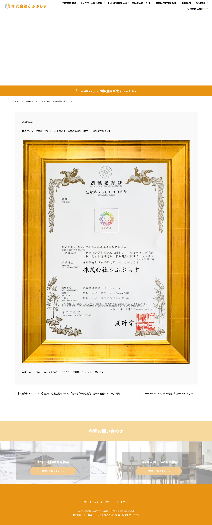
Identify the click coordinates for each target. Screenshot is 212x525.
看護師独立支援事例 (166, 2)
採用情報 (200, 2)
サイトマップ (122, 501)
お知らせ (29, 101)
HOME (17, 101)
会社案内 (186, 2)
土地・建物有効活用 (117, 2)
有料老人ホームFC (141, 2)
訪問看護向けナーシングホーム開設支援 (82, 2)
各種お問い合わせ (196, 9)
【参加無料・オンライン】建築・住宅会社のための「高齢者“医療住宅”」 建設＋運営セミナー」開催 (68, 393)
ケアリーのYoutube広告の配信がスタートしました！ (167, 393)
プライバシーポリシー (102, 501)
